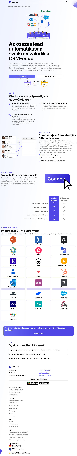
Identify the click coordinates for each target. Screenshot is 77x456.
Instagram (49, 375)
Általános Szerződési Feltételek (18, 434)
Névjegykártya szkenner (16, 400)
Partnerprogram (13, 426)
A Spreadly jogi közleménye (17, 440)
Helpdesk (12, 416)
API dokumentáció (14, 405)
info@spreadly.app (44, 373)
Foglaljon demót (38, 333)
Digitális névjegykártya (16, 389)
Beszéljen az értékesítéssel (38, 379)
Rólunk (11, 421)
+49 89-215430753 (44, 370)
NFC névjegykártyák (15, 392)
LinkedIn (41, 375)
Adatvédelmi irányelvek (16, 437)
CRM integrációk (14, 403)
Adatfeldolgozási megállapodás (18, 432)
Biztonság (12, 411)
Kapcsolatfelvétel (14, 424)
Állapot (11, 413)
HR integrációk (13, 395)
